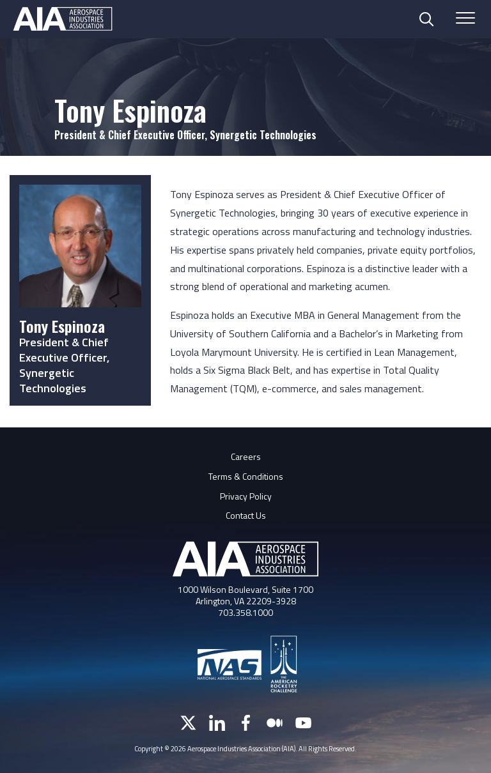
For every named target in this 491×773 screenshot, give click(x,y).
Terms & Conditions (245, 476)
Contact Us (246, 515)
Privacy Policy (246, 496)
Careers (246, 456)
